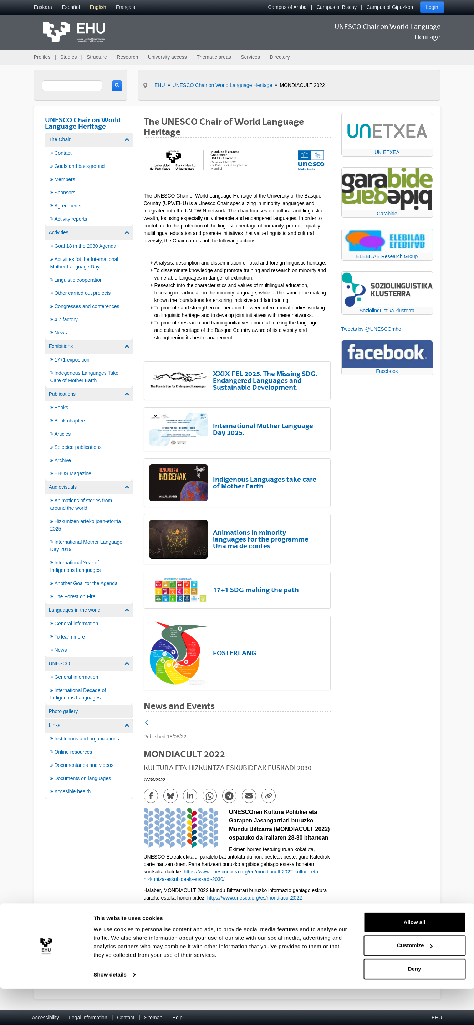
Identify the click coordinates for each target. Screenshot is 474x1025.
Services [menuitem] (250, 57)
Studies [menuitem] (68, 57)
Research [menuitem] (127, 57)
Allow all (414, 958)
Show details (110, 1011)
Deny (414, 1005)
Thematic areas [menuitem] (214, 57)
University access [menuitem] (167, 57)
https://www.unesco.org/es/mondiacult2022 (254, 898)
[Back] (146, 723)
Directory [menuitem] (280, 57)
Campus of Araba (287, 7)
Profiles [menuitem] (42, 57)
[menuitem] (43, 7)
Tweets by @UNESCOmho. (372, 329)
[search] (72, 85)
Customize (415, 982)
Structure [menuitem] (97, 57)
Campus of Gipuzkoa (390, 7)
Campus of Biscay (336, 7)
